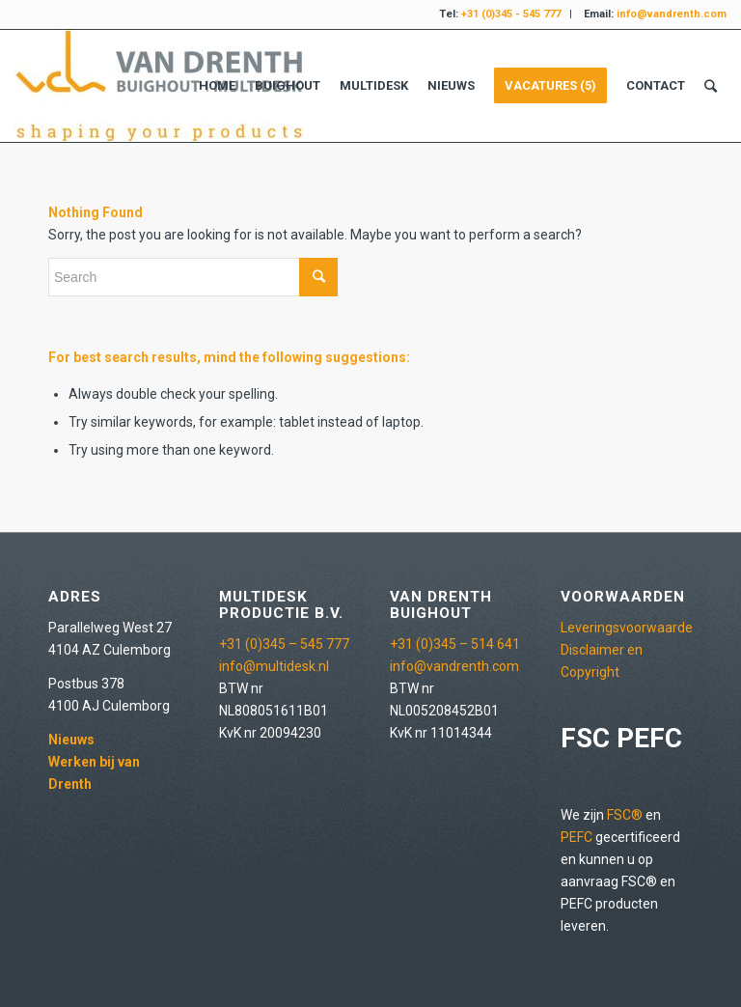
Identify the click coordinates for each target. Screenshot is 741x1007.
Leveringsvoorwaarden (630, 627)
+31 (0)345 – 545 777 (284, 644)
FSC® (625, 815)
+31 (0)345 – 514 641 (455, 644)
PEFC (576, 837)
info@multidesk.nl (274, 666)
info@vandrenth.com (454, 666)
